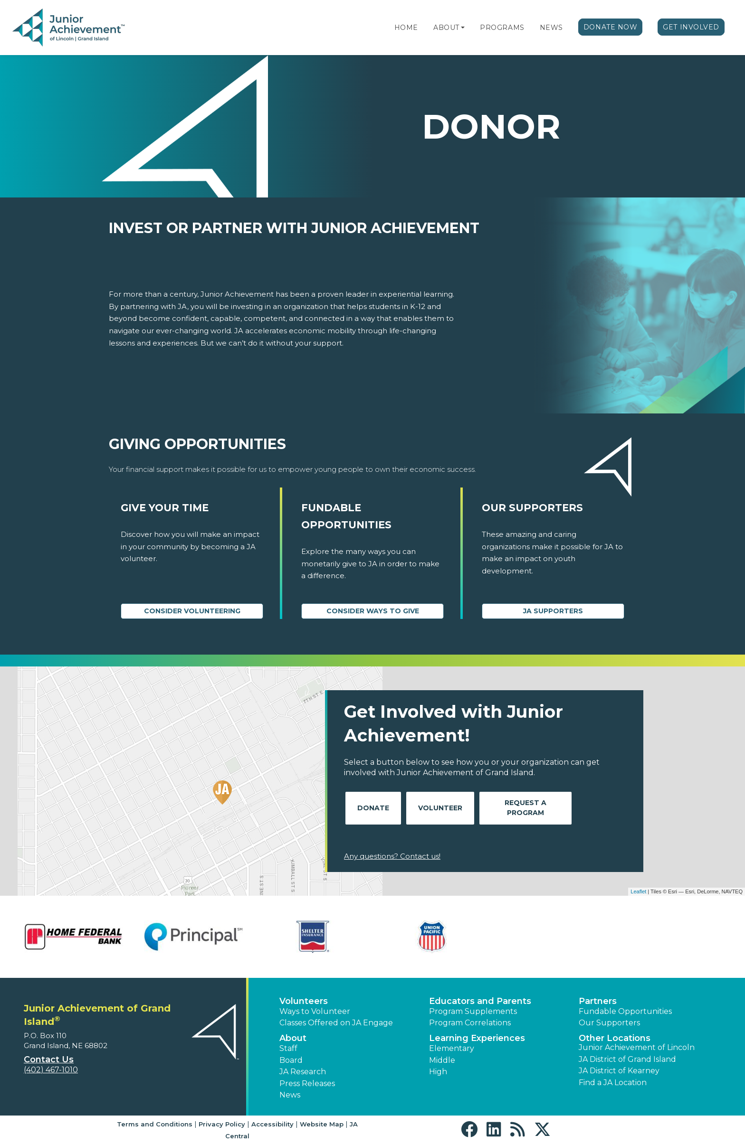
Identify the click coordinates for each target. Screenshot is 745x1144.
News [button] (289, 1094)
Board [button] (291, 1060)
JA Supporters (553, 611)
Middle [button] (442, 1060)
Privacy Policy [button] (222, 1124)
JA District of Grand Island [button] (627, 1059)
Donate (373, 808)
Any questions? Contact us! (392, 856)
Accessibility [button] (272, 1124)
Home (406, 27)
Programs (502, 27)
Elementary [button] (451, 1048)
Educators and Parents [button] (480, 1001)
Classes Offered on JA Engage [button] (336, 1022)
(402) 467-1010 (51, 1069)
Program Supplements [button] (473, 1011)
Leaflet (638, 891)
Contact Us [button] (49, 1059)
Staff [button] (288, 1048)
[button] (463, 27)
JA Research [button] (302, 1071)
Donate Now (610, 27)
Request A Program (525, 807)
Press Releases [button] (307, 1083)
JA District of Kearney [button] (619, 1070)
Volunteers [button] (303, 1001)
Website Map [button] (322, 1124)
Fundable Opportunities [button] (625, 1011)
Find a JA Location (613, 1082)
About (446, 27)
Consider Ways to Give (372, 611)
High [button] (438, 1071)
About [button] (292, 1038)
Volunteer (440, 808)
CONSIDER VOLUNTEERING (192, 611)
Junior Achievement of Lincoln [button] (637, 1047)
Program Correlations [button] (470, 1022)
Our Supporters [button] (609, 1022)
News (551, 27)
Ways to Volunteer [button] (314, 1011)
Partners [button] (598, 1001)
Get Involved (691, 27)
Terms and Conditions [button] (154, 1124)
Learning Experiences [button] (477, 1038)
